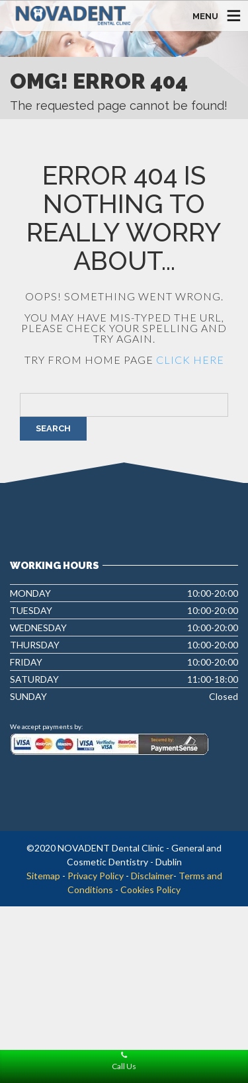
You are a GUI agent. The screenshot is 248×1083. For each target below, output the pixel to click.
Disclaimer (152, 875)
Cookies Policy (150, 889)
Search (53, 428)
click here (190, 359)
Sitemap (43, 875)
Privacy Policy (95, 875)
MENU (205, 16)
